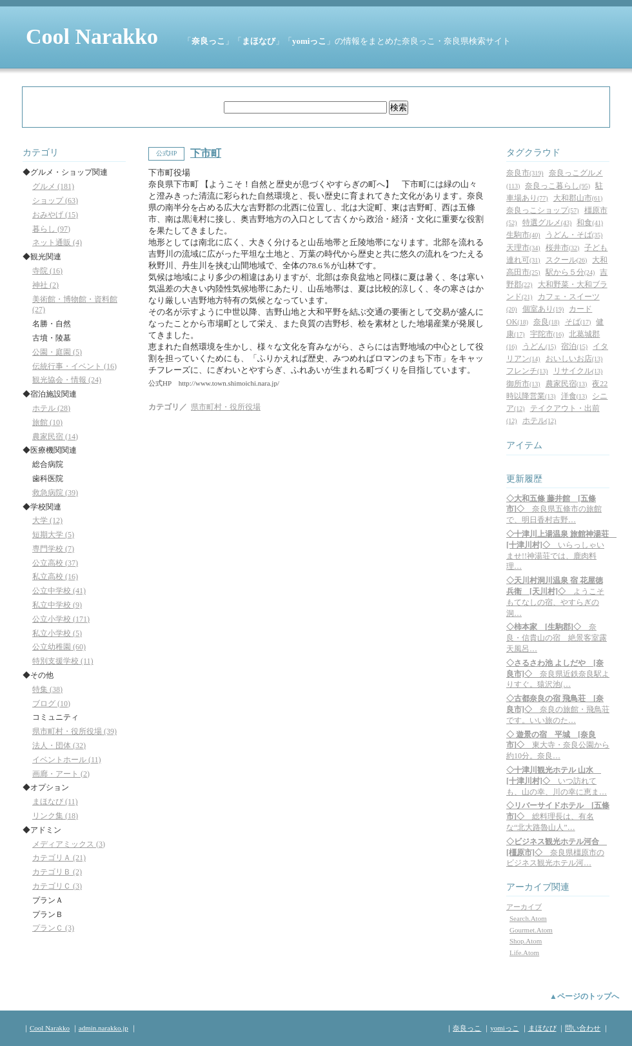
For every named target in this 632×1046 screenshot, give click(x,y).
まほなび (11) (55, 801)
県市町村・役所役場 (226, 406)
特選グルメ (547, 222)
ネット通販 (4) (57, 242)
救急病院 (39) (55, 492)
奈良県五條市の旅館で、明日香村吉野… (554, 509)
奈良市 (525, 172)
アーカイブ (524, 907)
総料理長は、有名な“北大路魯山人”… (557, 816)
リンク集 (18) (55, 815)
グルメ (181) (53, 186)
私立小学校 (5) (57, 633)
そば (578, 321)
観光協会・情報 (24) (66, 379)
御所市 (523, 383)
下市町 (205, 153)
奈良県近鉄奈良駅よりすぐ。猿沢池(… (557, 673)
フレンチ (527, 370)
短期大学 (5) (53, 534)
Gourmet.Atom (531, 930)
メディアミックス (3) (68, 844)
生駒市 (523, 234)
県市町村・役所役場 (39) (74, 731)
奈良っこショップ (542, 210)
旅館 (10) (47, 422)
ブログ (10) (51, 703)
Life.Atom (524, 952)
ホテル (539, 420)
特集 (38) (47, 689)
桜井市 (563, 247)
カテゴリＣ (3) (57, 886)
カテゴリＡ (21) (59, 857)
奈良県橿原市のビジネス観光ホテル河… (556, 852)
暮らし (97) (51, 228)
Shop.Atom (525, 941)
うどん (539, 346)
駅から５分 (570, 272)
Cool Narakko (92, 36)
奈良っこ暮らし (557, 185)
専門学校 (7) (53, 548)
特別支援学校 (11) (63, 661)
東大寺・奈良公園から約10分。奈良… (557, 745)
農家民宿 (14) (55, 436)
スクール (567, 259)
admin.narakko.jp (103, 1028)
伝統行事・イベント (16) (74, 366)
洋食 (574, 395)
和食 (590, 222)
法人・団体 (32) (59, 745)
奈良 (546, 321)
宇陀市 (547, 334)
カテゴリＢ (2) (57, 871)
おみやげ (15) (55, 214)
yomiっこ (309, 41)
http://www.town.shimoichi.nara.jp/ (229, 383)
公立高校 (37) (55, 562)
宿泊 (574, 346)
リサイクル (578, 370)
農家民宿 (567, 383)
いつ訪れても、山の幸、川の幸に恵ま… (556, 780)
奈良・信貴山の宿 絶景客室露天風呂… (556, 637)
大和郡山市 (578, 197)
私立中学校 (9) (57, 604)
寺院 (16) (47, 270)
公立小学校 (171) (61, 619)
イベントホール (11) (66, 759)
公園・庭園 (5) (57, 352)
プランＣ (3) (53, 928)
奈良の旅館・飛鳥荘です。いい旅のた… (557, 709)
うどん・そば (574, 234)
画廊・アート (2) (61, 773)
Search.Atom (528, 918)
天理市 (523, 247)
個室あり (543, 308)
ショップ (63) (55, 200)
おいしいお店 (574, 358)
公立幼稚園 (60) (59, 646)
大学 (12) (47, 520)
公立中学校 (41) (59, 590)
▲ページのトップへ (584, 996)
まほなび (258, 41)
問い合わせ (582, 1028)
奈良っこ (208, 41)
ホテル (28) (51, 408)
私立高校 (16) (55, 576)
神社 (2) (45, 285)
